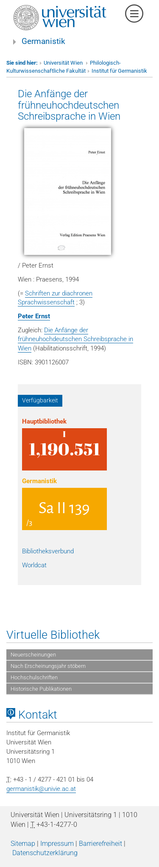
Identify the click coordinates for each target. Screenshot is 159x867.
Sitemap (23, 844)
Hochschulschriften (34, 677)
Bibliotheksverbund (48, 551)
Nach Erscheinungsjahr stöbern (48, 666)
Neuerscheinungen (33, 654)
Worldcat (34, 565)
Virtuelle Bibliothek (53, 635)
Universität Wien (64, 63)
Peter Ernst (34, 316)
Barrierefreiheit (100, 844)
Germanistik (43, 41)
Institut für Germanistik (119, 71)
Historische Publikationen (41, 689)
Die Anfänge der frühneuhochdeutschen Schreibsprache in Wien (69, 105)
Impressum (57, 844)
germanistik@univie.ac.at (41, 789)
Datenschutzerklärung (45, 853)
